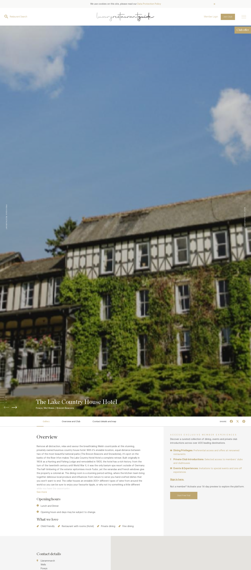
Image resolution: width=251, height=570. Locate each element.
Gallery (46, 421)
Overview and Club (71, 421)
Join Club (227, 17)
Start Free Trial (183, 495)
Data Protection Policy (149, 4)
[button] (9, 397)
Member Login (211, 17)
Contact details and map (104, 421)
